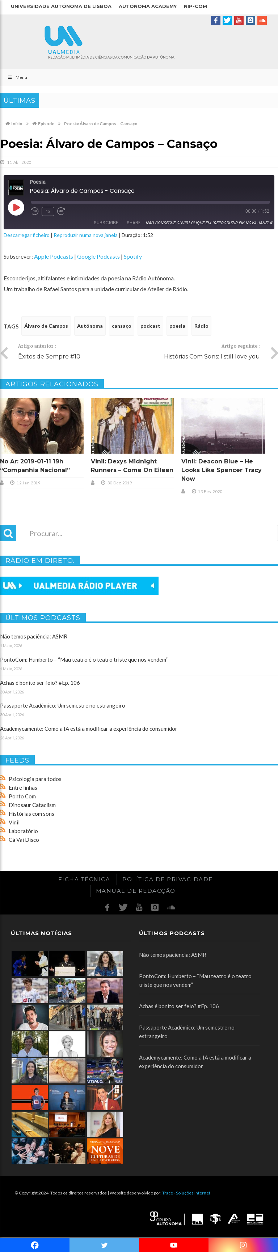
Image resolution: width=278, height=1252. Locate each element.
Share (133, 223)
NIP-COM (195, 6)
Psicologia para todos (35, 779)
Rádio (201, 326)
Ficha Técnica (84, 879)
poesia (177, 326)
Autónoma (90, 326)
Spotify (133, 256)
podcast (150, 326)
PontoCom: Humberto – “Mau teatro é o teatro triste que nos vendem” (84, 659)
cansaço (121, 326)
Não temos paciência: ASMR (33, 636)
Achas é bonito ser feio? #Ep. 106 (40, 682)
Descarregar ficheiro (27, 235)
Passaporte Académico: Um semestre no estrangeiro (62, 705)
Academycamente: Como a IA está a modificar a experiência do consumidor (88, 728)
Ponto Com (22, 796)
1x (48, 211)
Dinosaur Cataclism (32, 805)
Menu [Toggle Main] (17, 77)
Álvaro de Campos (46, 326)
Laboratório (23, 831)
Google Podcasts (98, 256)
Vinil (14, 822)
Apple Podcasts (53, 256)
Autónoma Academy (148, 6)
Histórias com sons (31, 813)
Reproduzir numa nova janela (86, 235)
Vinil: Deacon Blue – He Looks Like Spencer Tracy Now (221, 470)
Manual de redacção (136, 890)
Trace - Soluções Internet (186, 1193)
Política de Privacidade (167, 879)
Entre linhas (23, 787)
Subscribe (106, 223)
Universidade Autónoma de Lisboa (61, 6)
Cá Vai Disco (24, 839)
